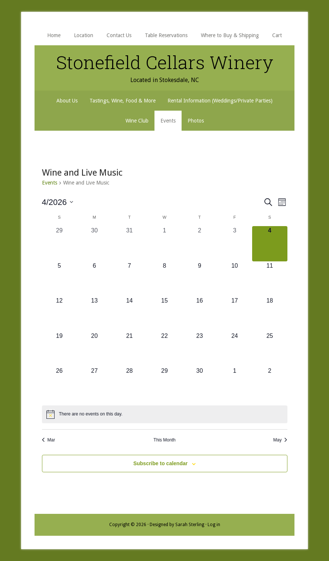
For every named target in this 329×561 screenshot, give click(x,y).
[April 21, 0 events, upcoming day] (129, 349)
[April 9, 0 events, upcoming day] (199, 278)
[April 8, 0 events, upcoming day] (164, 278)
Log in (214, 524)
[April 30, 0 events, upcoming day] (199, 383)
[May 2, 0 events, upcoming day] (269, 383)
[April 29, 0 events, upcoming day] (164, 383)
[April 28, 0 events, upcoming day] (129, 383)
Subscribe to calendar (160, 463)
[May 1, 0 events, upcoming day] (234, 383)
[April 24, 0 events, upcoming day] (234, 349)
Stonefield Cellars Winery (164, 62)
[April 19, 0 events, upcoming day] (59, 349)
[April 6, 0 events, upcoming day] (94, 278)
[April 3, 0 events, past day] (234, 243)
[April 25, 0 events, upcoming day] (269, 349)
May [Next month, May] (280, 440)
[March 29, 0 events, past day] (59, 243)
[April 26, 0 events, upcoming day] (59, 383)
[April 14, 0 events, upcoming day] (129, 313)
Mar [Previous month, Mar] (48, 440)
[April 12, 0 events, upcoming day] (59, 313)
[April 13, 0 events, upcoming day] (94, 313)
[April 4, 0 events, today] (269, 243)
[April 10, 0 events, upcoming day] (234, 278)
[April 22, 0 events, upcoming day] (164, 349)
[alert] (164, 414)
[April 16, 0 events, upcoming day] (199, 313)
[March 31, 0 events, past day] (129, 243)
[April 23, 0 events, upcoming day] (199, 349)
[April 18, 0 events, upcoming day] (269, 313)
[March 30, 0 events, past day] (94, 243)
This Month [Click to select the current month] (164, 440)
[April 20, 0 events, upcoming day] (94, 349)
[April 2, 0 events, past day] (199, 243)
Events (49, 183)
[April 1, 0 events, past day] (164, 243)
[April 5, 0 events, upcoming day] (59, 278)
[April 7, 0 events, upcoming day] (129, 278)
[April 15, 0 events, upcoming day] (164, 313)
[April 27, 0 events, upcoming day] (94, 383)
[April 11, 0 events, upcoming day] (269, 278)
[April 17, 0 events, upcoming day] (234, 313)
